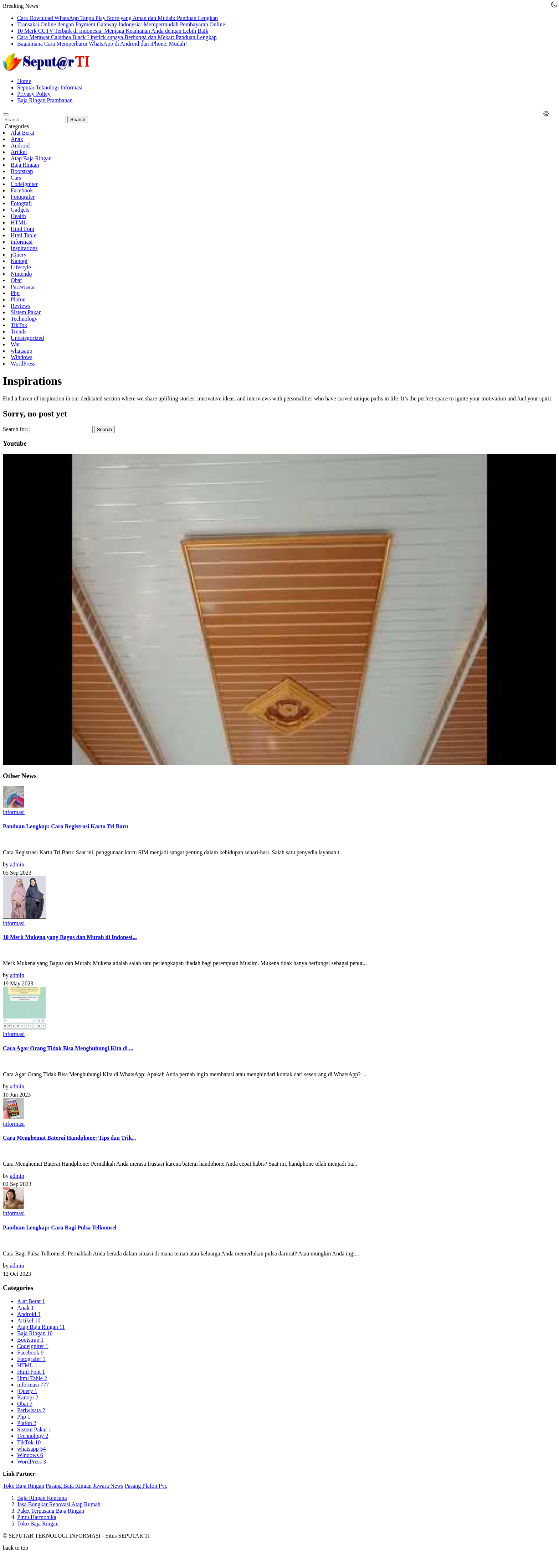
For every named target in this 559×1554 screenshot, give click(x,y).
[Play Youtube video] (279, 609)
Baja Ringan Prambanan (45, 100)
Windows (21, 357)
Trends (18, 331)
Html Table (23, 235)
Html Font (22, 229)
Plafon (18, 299)
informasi (21, 242)
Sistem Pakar (26, 312)
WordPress (23, 364)
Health (18, 216)
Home (24, 81)
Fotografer (23, 197)
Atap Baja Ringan (31, 158)
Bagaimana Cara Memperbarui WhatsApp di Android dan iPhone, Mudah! (102, 44)
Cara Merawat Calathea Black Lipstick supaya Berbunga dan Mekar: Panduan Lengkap (117, 37)
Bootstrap (22, 171)
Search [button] (77, 119)
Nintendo (21, 274)
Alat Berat (22, 133)
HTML (19, 222)
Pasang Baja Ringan (69, 1486)
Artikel (19, 152)
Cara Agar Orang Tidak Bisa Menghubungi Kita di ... (68, 1048)
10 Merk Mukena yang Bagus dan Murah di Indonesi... (70, 937)
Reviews (20, 306)
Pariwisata (23, 287)
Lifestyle (21, 267)
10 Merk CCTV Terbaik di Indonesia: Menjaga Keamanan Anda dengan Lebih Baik (112, 31)
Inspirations (24, 248)
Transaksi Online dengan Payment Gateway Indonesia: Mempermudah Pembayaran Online (121, 24)
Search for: (15, 429)
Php (15, 293)
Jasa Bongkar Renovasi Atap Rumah (59, 1504)
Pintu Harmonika (36, 1517)
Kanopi (19, 261)
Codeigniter (24, 184)
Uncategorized (27, 338)
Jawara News (108, 1486)
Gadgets (20, 210)
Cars (16, 178)
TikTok (19, 325)
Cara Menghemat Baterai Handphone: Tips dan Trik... (69, 1138)
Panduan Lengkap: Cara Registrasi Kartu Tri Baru (65, 826)
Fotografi (21, 203)
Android (20, 146)
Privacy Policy (34, 94)
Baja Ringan (25, 165)
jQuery (18, 255)
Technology (24, 319)
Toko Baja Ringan (23, 1486)
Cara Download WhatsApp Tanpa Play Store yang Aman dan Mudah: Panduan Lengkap (117, 18)
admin (17, 864)
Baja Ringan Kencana (42, 1498)
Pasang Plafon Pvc (146, 1486)
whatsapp (21, 351)
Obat (16, 280)
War (15, 344)
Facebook (22, 190)
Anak (17, 139)
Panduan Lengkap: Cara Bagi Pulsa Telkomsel (60, 1227)
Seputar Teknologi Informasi (49, 87)
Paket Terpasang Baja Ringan (50, 1511)
